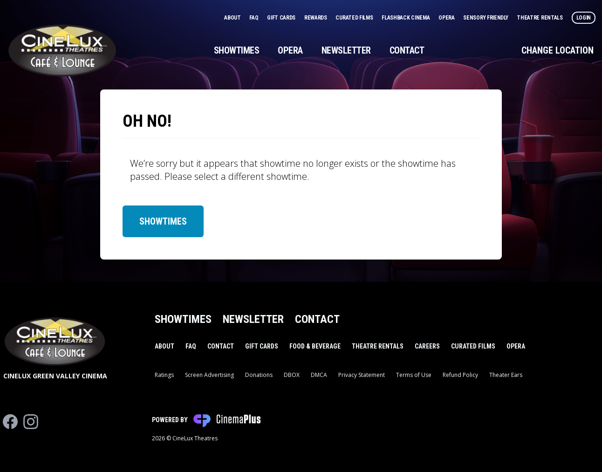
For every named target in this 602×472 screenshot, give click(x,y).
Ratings (164, 375)
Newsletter (346, 50)
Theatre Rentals (540, 17)
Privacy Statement (361, 375)
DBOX (292, 375)
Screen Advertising (209, 375)
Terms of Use (413, 375)
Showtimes (237, 50)
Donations (259, 375)
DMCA (319, 375)
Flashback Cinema (406, 17)
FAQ (254, 17)
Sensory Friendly (486, 17)
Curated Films (354, 17)
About (233, 17)
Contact (407, 50)
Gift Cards (282, 17)
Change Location (557, 50)
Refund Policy (460, 375)
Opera (447, 17)
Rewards (316, 17)
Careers (427, 346)
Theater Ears (505, 375)
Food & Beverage (315, 346)
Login (583, 17)
